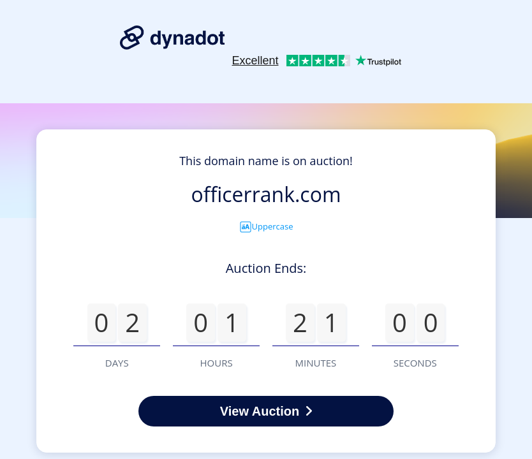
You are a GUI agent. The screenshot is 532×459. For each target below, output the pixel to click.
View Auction (266, 411)
